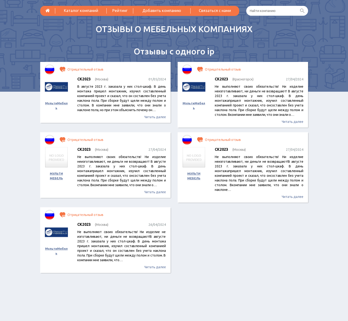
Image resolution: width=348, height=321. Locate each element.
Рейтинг (120, 10)
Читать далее (155, 117)
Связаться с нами (215, 10)
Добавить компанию (161, 10)
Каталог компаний (81, 10)
